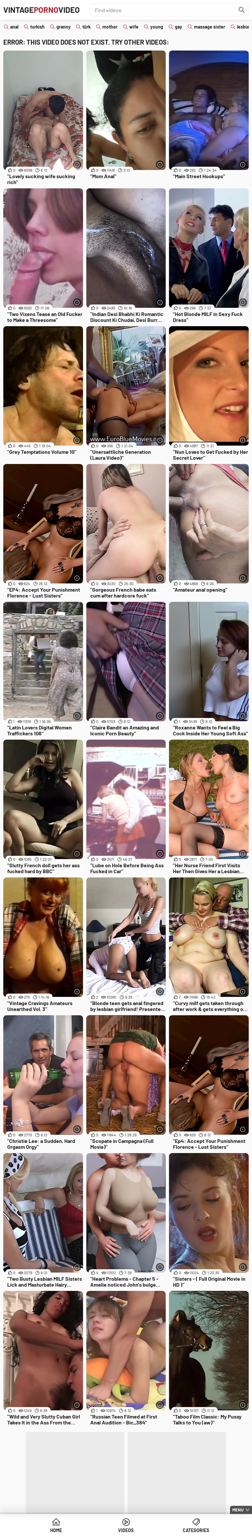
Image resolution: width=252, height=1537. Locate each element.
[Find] (241, 10)
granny (63, 27)
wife (133, 27)
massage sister (209, 27)
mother (109, 27)
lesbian (244, 27)
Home (56, 1530)
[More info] (77, 164)
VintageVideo (41, 9)
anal (14, 27)
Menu (237, 1509)
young (156, 27)
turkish (37, 27)
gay (178, 27)
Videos (126, 1530)
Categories (196, 1530)
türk (86, 27)
